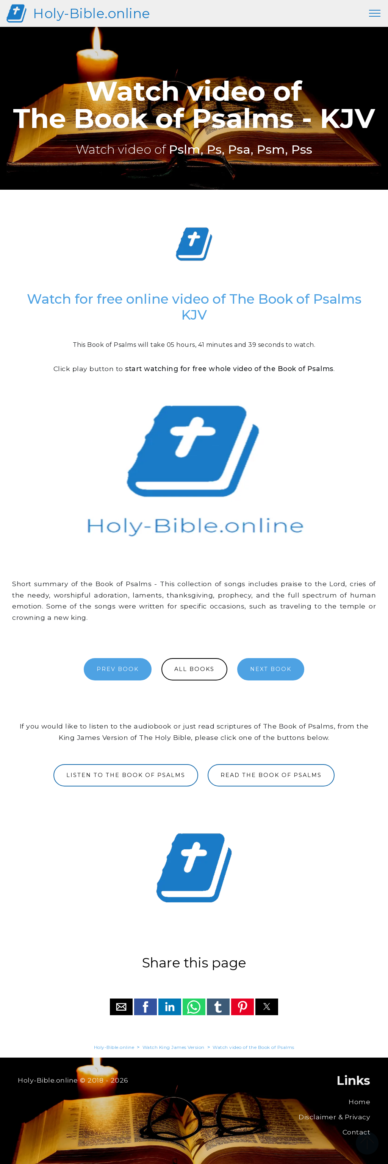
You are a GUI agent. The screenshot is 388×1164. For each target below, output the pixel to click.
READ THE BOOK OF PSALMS (271, 775)
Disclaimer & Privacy (334, 1117)
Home (359, 1102)
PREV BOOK (118, 669)
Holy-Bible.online (91, 13)
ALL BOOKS (194, 669)
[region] (194, 244)
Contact (357, 1132)
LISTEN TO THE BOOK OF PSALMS (125, 775)
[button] (121, 1007)
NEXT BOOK (270, 669)
